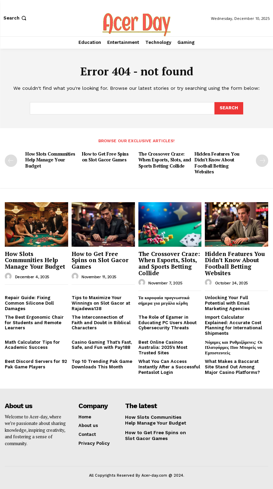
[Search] (228, 108)
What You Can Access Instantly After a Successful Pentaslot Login (169, 366)
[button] (15, 18)
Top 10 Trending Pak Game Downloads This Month (102, 363)
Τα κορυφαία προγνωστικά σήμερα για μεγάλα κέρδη (164, 300)
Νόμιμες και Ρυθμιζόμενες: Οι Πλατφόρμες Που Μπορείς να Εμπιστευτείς (233, 347)
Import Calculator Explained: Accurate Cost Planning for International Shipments (233, 324)
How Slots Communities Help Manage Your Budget (50, 160)
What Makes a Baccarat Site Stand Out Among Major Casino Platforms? (232, 366)
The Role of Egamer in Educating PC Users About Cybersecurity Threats (167, 322)
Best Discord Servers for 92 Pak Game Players (36, 363)
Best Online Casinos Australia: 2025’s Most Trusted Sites (162, 347)
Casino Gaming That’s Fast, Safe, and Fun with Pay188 (102, 344)
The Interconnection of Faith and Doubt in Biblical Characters (101, 322)
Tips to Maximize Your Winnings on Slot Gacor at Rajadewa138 (101, 302)
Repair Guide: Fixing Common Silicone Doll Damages (29, 302)
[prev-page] (11, 161)
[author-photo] (9, 276)
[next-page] (262, 161)
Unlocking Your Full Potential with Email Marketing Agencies (227, 302)
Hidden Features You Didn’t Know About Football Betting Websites (216, 162)
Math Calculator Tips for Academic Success (32, 344)
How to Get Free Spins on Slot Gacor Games (105, 157)
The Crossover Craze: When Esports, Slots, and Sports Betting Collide (164, 160)
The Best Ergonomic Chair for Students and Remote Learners (34, 322)
